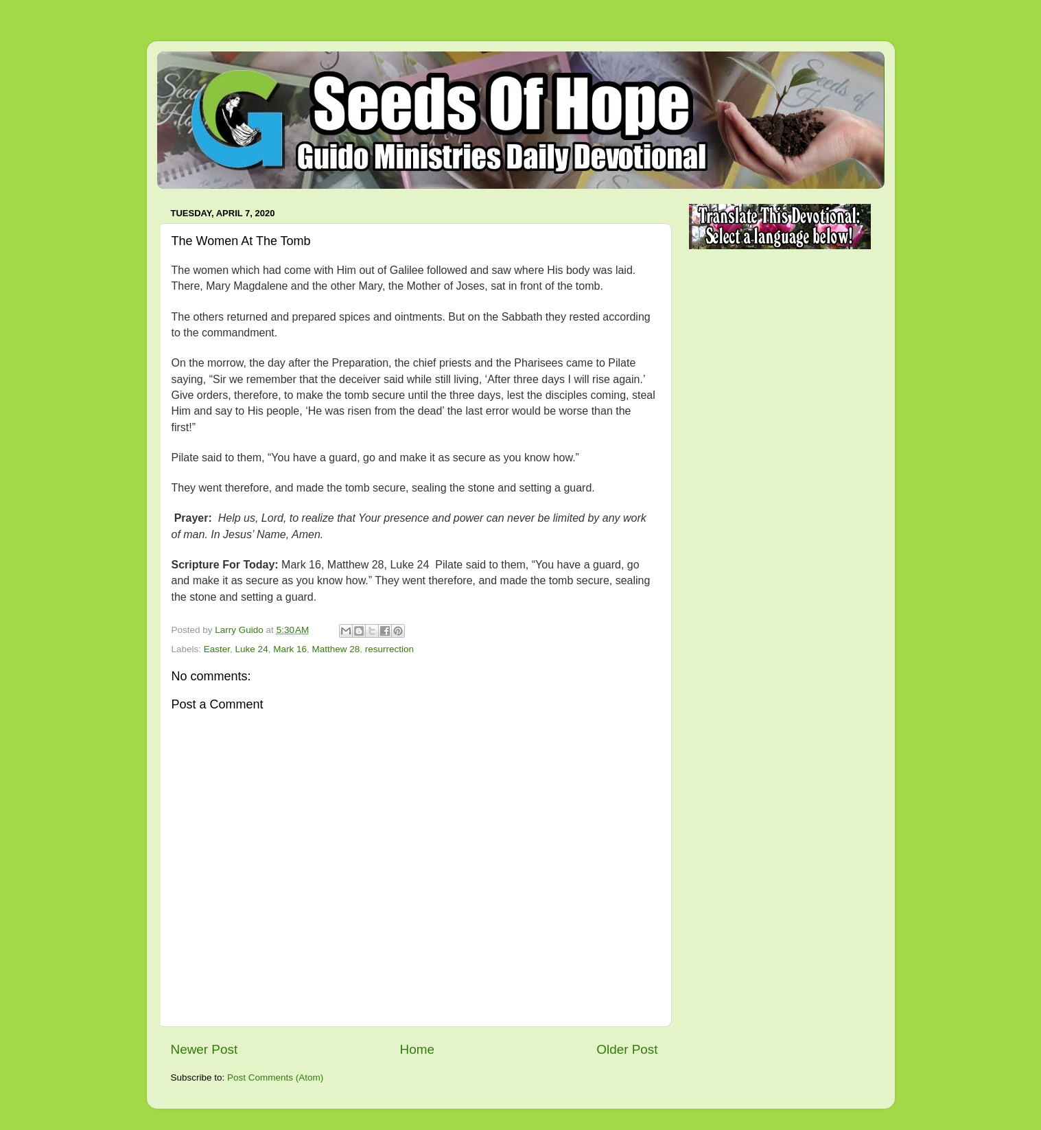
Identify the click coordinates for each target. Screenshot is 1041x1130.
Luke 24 (251, 649)
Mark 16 (290, 649)
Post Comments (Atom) (275, 1077)
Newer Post (204, 1049)
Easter (217, 649)
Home (417, 1049)
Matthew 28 (336, 649)
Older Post (626, 1049)
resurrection (389, 649)
